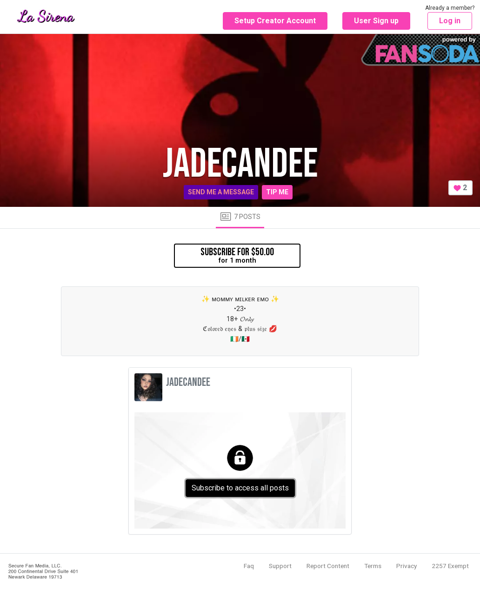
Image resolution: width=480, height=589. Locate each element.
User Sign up (376, 20)
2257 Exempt (450, 565)
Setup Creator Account (275, 20)
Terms (372, 565)
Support (280, 565)
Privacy (406, 565)
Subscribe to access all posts (240, 487)
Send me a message (221, 192)
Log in (449, 20)
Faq (249, 565)
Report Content (328, 565)
